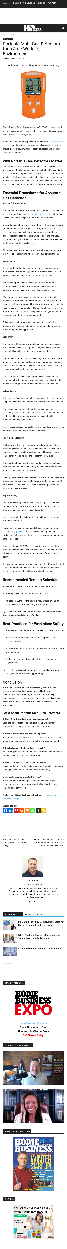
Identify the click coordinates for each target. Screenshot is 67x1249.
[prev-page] (4, 962)
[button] (4, 28)
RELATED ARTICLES (13, 915)
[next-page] (9, 962)
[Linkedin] (10, 810)
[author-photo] (33, 877)
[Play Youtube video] (33, 1068)
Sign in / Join (7, 3)
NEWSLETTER (51, 3)
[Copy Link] (43, 810)
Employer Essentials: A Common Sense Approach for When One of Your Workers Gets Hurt (49, 842)
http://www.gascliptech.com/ (33, 885)
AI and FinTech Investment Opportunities (39, 948)
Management (15, 34)
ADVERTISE (41, 3)
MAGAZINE (17, 3)
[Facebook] (5, 810)
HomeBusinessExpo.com (33, 1023)
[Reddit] (21, 810)
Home (5, 34)
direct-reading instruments (38, 214)
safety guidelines (17, 531)
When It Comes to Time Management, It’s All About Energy (15, 842)
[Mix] (27, 810)
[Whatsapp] (32, 810)
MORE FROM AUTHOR (34, 915)
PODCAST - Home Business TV (17, 1045)
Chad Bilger (9, 58)
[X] (38, 810)
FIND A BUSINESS (29, 3)
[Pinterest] (16, 810)
